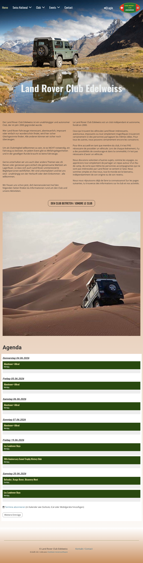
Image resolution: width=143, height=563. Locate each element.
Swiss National (22, 7)
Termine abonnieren (15, 507)
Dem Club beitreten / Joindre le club (71, 203)
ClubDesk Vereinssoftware (57, 552)
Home (5, 7)
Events (54, 7)
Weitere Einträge (12, 514)
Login (108, 8)
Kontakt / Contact (84, 548)
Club (40, 7)
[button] (71, 367)
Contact (68, 7)
